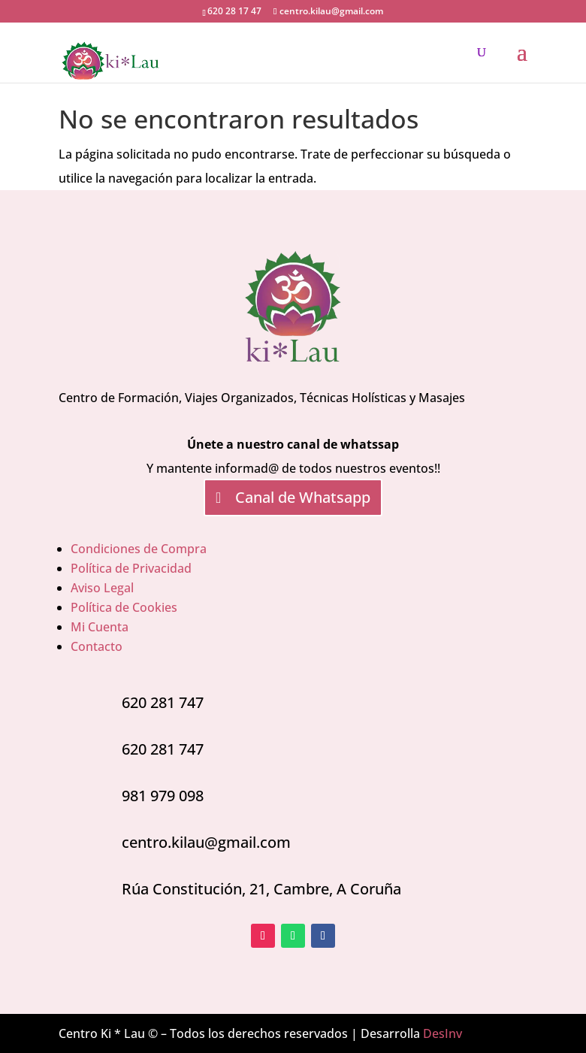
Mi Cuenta (99, 627)
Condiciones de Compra (139, 548)
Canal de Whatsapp (302, 497)
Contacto (96, 646)
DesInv (442, 1033)
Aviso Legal (102, 587)
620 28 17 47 (234, 11)
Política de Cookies (124, 607)
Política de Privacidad (131, 568)
